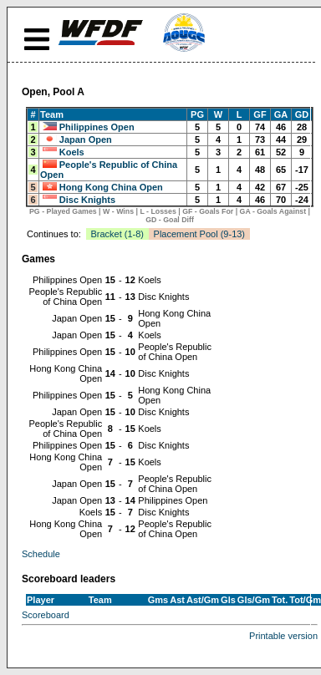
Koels (71, 152)
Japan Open (85, 139)
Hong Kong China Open (111, 187)
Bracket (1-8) (117, 234)
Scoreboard (45, 615)
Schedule (41, 554)
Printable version (283, 636)
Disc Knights (87, 200)
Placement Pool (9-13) (199, 234)
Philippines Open (97, 127)
